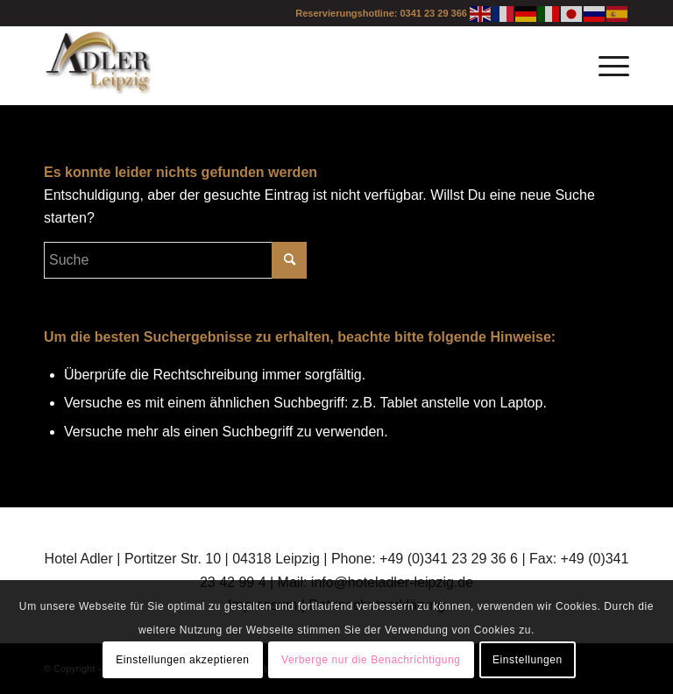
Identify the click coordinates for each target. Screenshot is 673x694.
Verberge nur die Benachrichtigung (371, 660)
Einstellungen (527, 660)
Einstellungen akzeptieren (182, 660)
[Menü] (605, 65)
